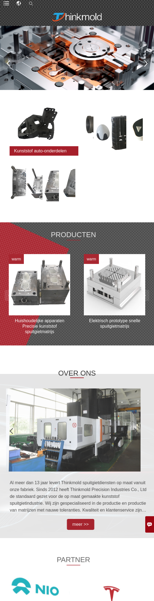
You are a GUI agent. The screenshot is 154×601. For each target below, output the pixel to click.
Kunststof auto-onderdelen (40, 150)
